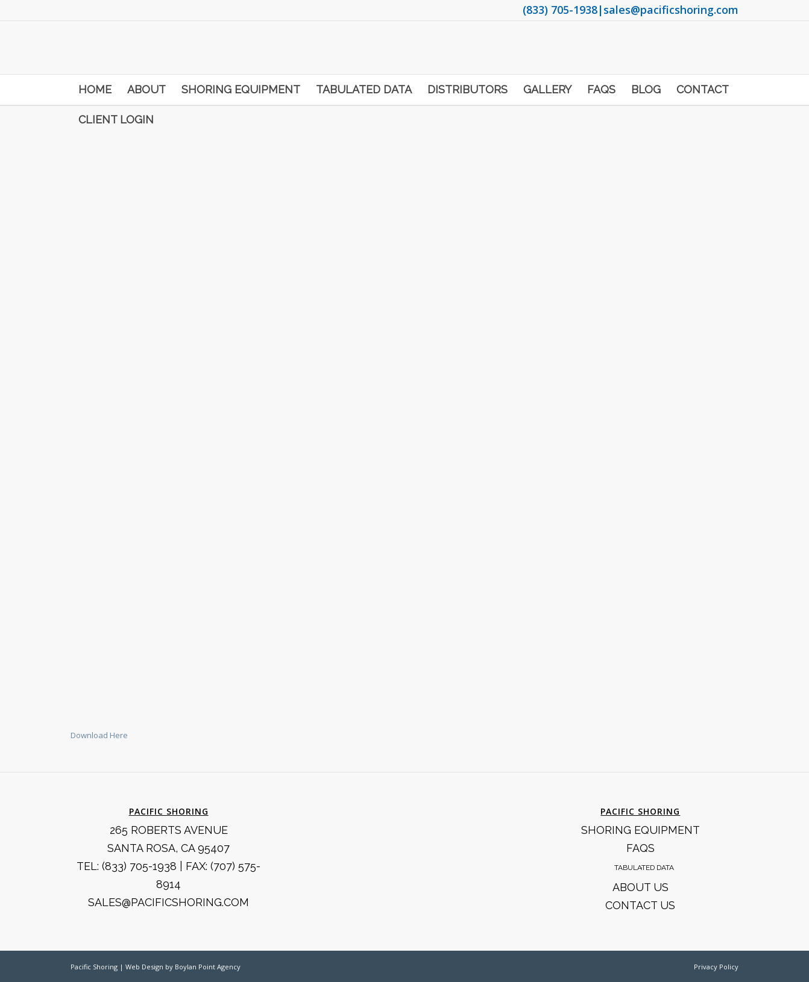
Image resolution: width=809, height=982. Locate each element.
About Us (640, 887)
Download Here (99, 735)
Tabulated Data (644, 867)
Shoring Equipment (640, 830)
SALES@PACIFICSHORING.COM (168, 902)
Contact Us (640, 905)
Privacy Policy (716, 966)
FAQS (640, 848)
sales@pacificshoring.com (670, 9)
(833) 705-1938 (560, 9)
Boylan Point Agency (208, 966)
